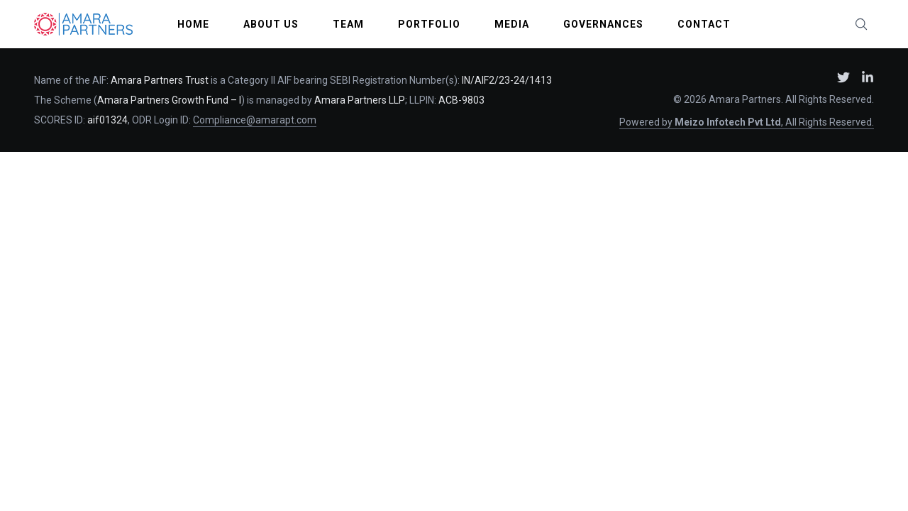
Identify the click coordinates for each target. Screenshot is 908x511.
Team (348, 24)
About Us (271, 24)
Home (193, 24)
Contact (704, 24)
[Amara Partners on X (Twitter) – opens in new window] (843, 77)
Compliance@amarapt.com (254, 120)
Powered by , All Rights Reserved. (746, 122)
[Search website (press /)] (861, 24)
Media (511, 24)
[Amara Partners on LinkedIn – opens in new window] (867, 77)
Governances (603, 24)
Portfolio (429, 24)
